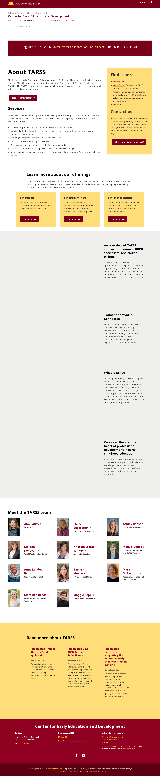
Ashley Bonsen (133, 524)
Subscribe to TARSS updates (128, 142)
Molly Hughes (133, 547)
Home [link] (10, 21)
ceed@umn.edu (26, 750)
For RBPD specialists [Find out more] (120, 198)
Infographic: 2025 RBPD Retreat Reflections (78, 658)
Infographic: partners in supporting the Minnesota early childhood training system (116, 663)
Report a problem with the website (72, 747)
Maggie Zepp (83, 597)
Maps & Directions (109, 746)
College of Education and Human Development (27, 13)
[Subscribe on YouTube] (84, 762)
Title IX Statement (75, 778)
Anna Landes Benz (33, 573)
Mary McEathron (131, 573)
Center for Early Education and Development (38, 16)
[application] (58, 267)
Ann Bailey (32, 524)
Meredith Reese (31, 599)
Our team (117, 104)
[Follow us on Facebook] (76, 762)
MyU (150, 2)
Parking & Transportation (112, 743)
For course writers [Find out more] (75, 198)
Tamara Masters (79, 573)
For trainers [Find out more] (27, 198)
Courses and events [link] (48, 21)
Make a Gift (63, 743)
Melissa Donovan (30, 549)
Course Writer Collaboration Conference (77, 47)
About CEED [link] (70, 21)
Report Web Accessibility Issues (95, 778)
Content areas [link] (25, 21)
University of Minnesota (53, 775)
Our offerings (119, 85)
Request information (21, 98)
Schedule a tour (108, 748)
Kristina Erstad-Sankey (84, 549)
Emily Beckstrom (81, 526)
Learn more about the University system (118, 752)
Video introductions (122, 92)
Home (10, 27)
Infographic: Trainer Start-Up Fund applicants (41, 658)
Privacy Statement (60, 778)
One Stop (142, 2)
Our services (119, 82)
